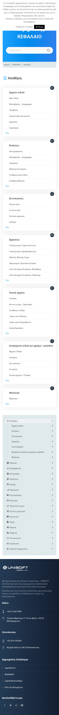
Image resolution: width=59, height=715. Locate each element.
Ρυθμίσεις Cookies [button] (24, 27)
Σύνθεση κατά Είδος (18, 175)
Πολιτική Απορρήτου (14, 687)
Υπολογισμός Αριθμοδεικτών (22, 251)
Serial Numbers (16, 328)
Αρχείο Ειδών (15, 351)
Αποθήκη (27, 65)
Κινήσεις (14, 145)
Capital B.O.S (10, 668)
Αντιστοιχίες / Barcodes (20, 304)
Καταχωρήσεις (16, 151)
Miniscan (14, 392)
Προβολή (13, 110)
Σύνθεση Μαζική (16, 181)
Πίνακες (13, 298)
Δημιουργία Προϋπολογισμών (22, 263)
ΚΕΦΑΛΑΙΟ (16, 65)
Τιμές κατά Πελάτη (18, 316)
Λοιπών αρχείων (17, 216)
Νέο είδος (14, 98)
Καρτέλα (13, 122)
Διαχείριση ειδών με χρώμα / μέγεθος (31, 345)
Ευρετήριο (14, 128)
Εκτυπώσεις (16, 198)
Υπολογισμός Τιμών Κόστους (22, 245)
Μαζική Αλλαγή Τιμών (19, 257)
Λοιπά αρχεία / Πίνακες (20, 375)
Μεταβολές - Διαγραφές (20, 104)
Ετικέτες (13, 369)
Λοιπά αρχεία (17, 292)
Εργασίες (14, 239)
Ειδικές (12, 222)
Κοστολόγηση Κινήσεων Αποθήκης (25, 269)
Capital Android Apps (14, 681)
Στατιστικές (15, 210)
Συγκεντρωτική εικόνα (19, 116)
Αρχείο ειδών (17, 92)
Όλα (7, 133)
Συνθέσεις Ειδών (17, 310)
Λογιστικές (14, 204)
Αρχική (7, 65)
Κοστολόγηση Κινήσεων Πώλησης (25, 275)
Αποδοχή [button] (39, 27)
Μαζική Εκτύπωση (17, 169)
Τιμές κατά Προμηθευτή (20, 322)
